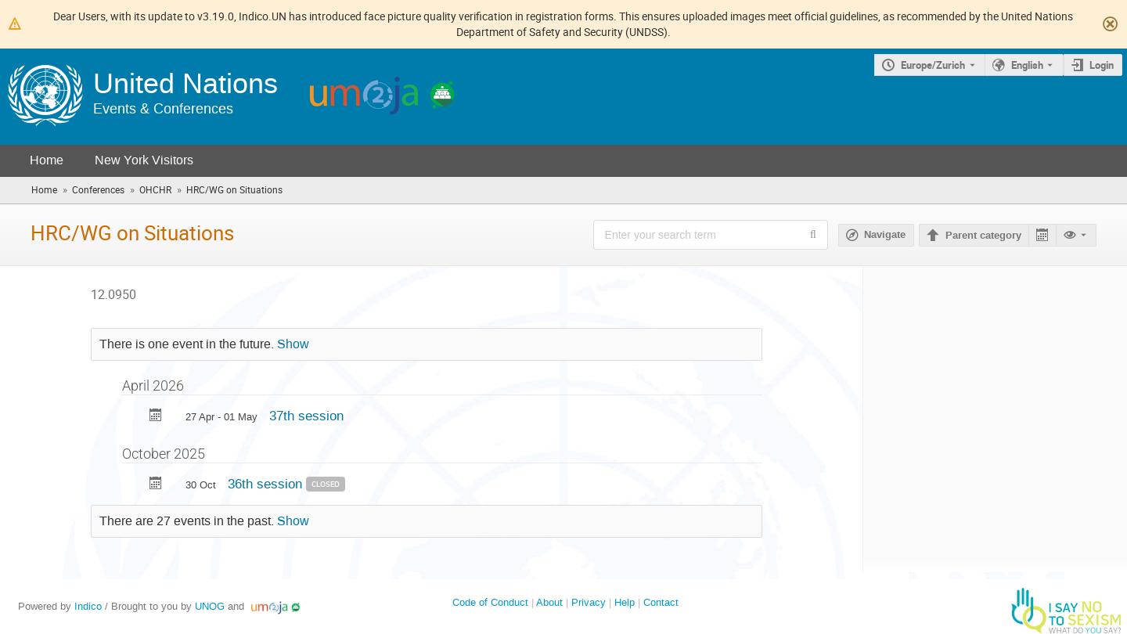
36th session (267, 483)
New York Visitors (144, 160)
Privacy (588, 602)
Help (624, 602)
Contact (661, 602)
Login (1101, 65)
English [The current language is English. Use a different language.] (1027, 65)
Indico (88, 606)
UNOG (210, 606)
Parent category (983, 236)
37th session (306, 415)
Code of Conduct (490, 602)
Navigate (885, 235)
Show (293, 344)
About (549, 602)
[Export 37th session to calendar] (155, 416)
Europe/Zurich (933, 65)
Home (46, 160)
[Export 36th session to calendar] (155, 484)
